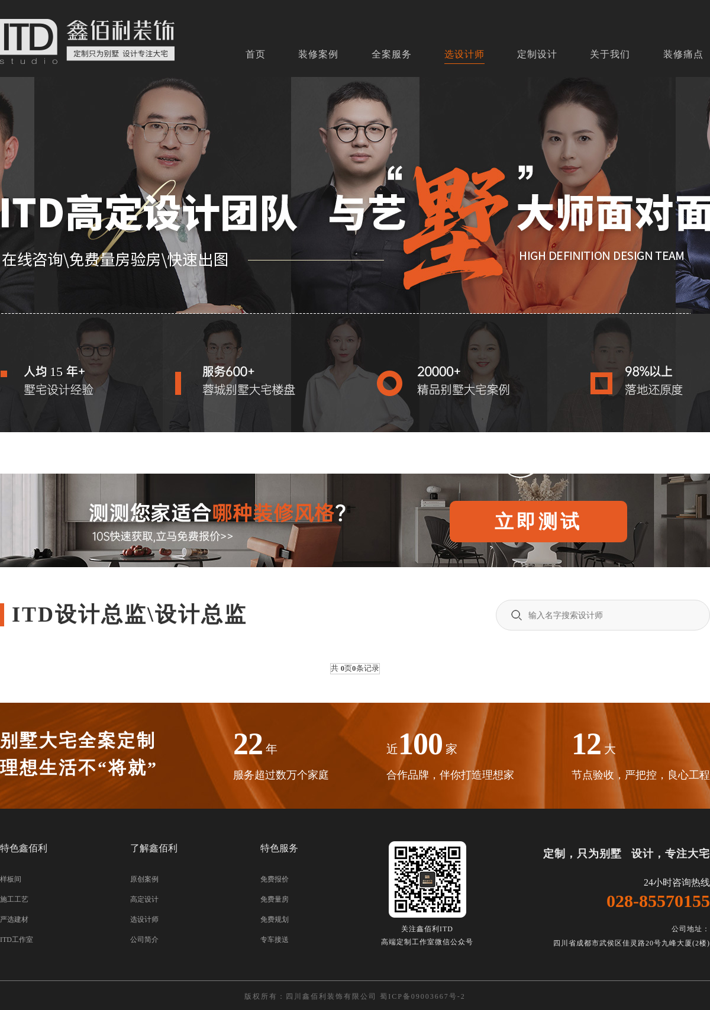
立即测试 (538, 521)
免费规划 (274, 919)
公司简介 (144, 939)
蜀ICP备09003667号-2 (423, 996)
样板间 (10, 879)
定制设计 (537, 54)
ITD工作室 (16, 939)
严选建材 (14, 919)
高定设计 (144, 899)
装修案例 (318, 54)
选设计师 (464, 54)
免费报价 (274, 879)
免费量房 (274, 899)
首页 (256, 54)
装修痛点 (683, 54)
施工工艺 (14, 899)
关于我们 (610, 54)
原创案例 (144, 879)
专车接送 (274, 939)
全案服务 (392, 54)
